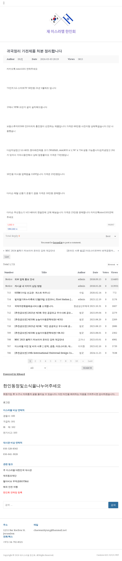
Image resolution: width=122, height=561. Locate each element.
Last (89, 361)
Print (111, 225)
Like (11, 225)
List (7, 257)
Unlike (12, 229)
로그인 (6, 402)
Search (87, 368)
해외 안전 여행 (10, 487)
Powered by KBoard (14, 374)
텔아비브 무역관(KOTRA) (16, 481)
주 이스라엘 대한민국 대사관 (17, 470)
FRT (117, 555)
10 (77, 361)
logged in (57, 242)
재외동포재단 (10, 475)
